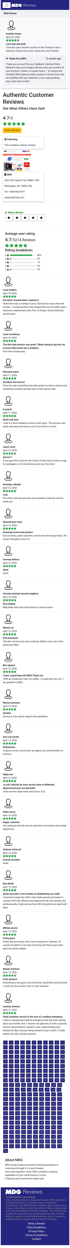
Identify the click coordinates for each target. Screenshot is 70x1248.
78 (5, 1075)
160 (5, 1113)
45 (5, 1061)
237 (47, 1146)
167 (47, 1113)
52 (45, 1061)
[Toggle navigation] (7, 5)
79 (11, 1075)
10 (57, 1042)
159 (59, 1108)
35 (11, 1056)
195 (35, 1127)
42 (51, 1056)
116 (41, 1089)
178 (53, 1118)
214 (29, 1137)
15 (22, 1047)
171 (11, 1118)
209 (59, 1132)
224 (29, 1141)
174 (29, 1118)
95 (39, 1080)
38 (28, 1056)
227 (47, 1141)
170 (5, 1118)
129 (59, 1094)
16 (28, 1047)
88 (62, 1075)
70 (22, 1071)
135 (35, 1099)
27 (28, 1052)
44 (62, 1056)
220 (5, 1141)
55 (62, 1061)
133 (23, 1099)
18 (39, 1047)
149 (59, 1104)
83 (34, 1075)
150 (5, 1108)
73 (39, 1071)
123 (23, 1094)
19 (45, 1047)
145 (35, 1104)
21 (57, 1047)
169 (59, 1113)
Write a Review (15, 212)
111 (11, 1089)
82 (28, 1075)
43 (57, 1056)
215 (35, 1137)
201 (11, 1132)
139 (59, 1099)
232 (17, 1146)
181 (11, 1122)
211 (11, 1137)
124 (29, 1094)
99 (62, 1080)
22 (62, 1047)
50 (34, 1061)
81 (22, 1075)
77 (62, 1071)
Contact (36, 1238)
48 (22, 1061)
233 (23, 1146)
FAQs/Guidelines (36, 1227)
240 (5, 1151)
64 (51, 1066)
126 (41, 1094)
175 (35, 1118)
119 (59, 1089)
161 (11, 1113)
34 (5, 1056)
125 (35, 1094)
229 (59, 1141)
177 (47, 1118)
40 (39, 1056)
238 (53, 1146)
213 (23, 1137)
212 (17, 1137)
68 (11, 1071)
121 (11, 1094)
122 (17, 1094)
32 (57, 1052)
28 (34, 1052)
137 (47, 1099)
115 (35, 1089)
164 (29, 1113)
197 (47, 1127)
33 (62, 1052)
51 (39, 1061)
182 (17, 1122)
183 (23, 1122)
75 (51, 1071)
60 (28, 1066)
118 (53, 1089)
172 (17, 1118)
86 (51, 1075)
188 (53, 1122)
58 (17, 1066)
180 (5, 1122)
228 (53, 1141)
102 (17, 1085)
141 (11, 1104)
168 (53, 1113)
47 (17, 1061)
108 (53, 1085)
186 (41, 1122)
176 (41, 1118)
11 (62, 1042)
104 (29, 1085)
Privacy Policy (36, 1231)
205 (35, 1132)
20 (51, 1047)
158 (53, 1108)
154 (29, 1108)
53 (51, 1061)
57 (11, 1066)
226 (41, 1141)
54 (57, 1061)
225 (35, 1141)
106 (41, 1085)
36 (17, 1056)
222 (17, 1141)
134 (29, 1099)
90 (11, 1080)
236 (41, 1146)
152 (17, 1108)
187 (47, 1122)
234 (29, 1146)
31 (51, 1052)
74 (45, 1071)
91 (17, 1080)
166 (41, 1113)
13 (11, 1047)
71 (28, 1071)
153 (23, 1108)
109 (59, 1085)
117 (47, 1089)
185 (35, 1122)
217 (47, 1137)
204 (29, 1132)
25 (17, 1052)
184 (29, 1122)
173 (23, 1118)
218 (53, 1137)
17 (34, 1047)
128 (53, 1094)
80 (17, 1075)
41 (45, 1056)
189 (59, 1122)
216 (41, 1137)
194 (29, 1127)
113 (23, 1089)
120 (5, 1094)
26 (22, 1052)
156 (41, 1108)
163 (23, 1113)
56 (5, 1066)
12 (5, 1047)
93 (28, 1080)
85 (45, 1075)
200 (5, 1132)
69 (17, 1071)
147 (47, 1104)
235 (35, 1146)
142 (17, 1104)
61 (34, 1066)
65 (57, 1066)
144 (29, 1104)
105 (35, 1085)
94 (34, 1080)
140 (5, 1104)
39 (34, 1056)
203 (23, 1132)
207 (47, 1132)
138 (53, 1099)
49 (28, 1061)
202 (17, 1132)
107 (47, 1085)
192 (17, 1127)
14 (17, 1047)
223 (23, 1141)
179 (59, 1118)
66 (62, 1066)
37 (22, 1056)
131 (11, 1099)
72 (34, 1071)
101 (11, 1085)
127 (47, 1094)
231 (11, 1146)
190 (5, 1127)
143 (23, 1104)
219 (59, 1137)
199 (59, 1127)
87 (57, 1075)
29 (39, 1052)
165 (35, 1113)
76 (57, 1071)
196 (41, 1127)
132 (17, 1099)
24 (11, 1052)
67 (5, 1071)
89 (5, 1080)
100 (5, 1085)
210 (5, 1137)
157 (47, 1108)
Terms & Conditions (36, 1235)
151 (11, 1108)
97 (51, 1080)
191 (11, 1127)
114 (29, 1089)
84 (39, 1075)
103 (23, 1085)
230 (5, 1146)
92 (22, 1080)
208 (53, 1132)
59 (22, 1066)
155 (35, 1108)
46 (11, 1061)
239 (59, 1146)
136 (41, 1099)
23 (5, 1052)
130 (5, 1099)
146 (41, 1104)
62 (39, 1066)
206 (41, 1132)
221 (11, 1141)
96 (45, 1080)
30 (45, 1052)
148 (53, 1104)
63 (45, 1066)
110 (5, 1089)
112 (17, 1089)
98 (57, 1080)
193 (23, 1127)
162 (17, 1113)
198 (53, 1127)
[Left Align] (9, 217)
